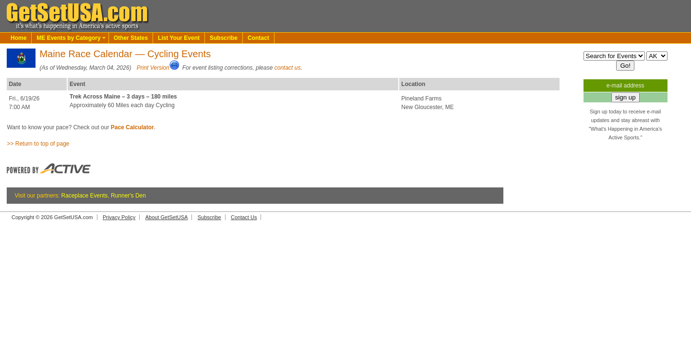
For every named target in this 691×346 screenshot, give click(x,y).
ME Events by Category (68, 38)
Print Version (153, 67)
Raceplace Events (84, 195)
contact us (287, 67)
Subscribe (224, 38)
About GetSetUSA (166, 217)
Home (18, 38)
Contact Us (244, 217)
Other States (131, 38)
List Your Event (179, 38)
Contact (258, 38)
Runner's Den (128, 195)
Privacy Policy (119, 217)
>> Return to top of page (38, 143)
